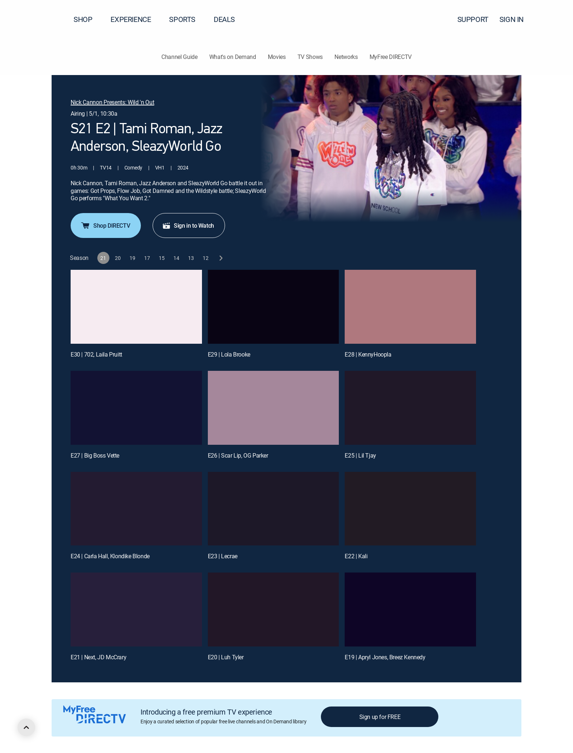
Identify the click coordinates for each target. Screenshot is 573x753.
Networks (345, 57)
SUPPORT (472, 19)
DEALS (224, 19)
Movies (277, 57)
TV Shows (310, 57)
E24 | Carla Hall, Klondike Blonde (110, 556)
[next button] (220, 258)
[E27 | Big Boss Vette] (136, 408)
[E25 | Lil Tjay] (410, 408)
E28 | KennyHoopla (368, 354)
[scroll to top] (26, 727)
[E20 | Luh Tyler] (273, 609)
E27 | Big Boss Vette (95, 455)
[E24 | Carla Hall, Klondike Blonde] (136, 509)
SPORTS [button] (186, 19)
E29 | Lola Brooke (229, 354)
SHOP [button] (87, 19)
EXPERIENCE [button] (135, 19)
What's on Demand (232, 57)
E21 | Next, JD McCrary (98, 657)
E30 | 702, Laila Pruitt (96, 354)
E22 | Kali (356, 556)
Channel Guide (179, 57)
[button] (554, 19)
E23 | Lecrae (222, 556)
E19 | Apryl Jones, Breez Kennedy (385, 657)
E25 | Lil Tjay (360, 455)
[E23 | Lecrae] (273, 509)
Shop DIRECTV (105, 225)
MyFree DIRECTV (391, 57)
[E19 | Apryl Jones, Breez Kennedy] (410, 609)
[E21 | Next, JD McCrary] (136, 609)
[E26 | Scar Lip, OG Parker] (273, 408)
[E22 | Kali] (410, 509)
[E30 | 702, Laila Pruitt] (136, 307)
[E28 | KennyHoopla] (410, 307)
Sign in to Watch (188, 225)
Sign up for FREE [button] (380, 717)
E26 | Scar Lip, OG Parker (238, 455)
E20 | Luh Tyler (226, 657)
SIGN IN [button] (515, 19)
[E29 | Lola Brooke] (273, 307)
